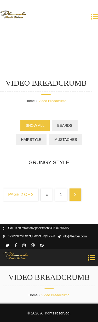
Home (30, 101)
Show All (35, 125)
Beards (64, 125)
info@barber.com (75, 236)
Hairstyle (31, 139)
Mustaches (65, 139)
